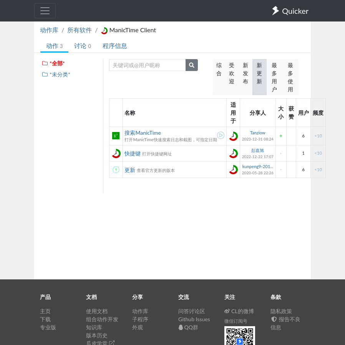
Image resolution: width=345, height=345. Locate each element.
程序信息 (115, 45)
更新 (129, 170)
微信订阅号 (235, 321)
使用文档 (97, 311)
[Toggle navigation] (45, 10)
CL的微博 (239, 311)
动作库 (49, 29)
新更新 (259, 73)
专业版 (48, 327)
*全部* (53, 63)
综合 (219, 69)
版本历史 (97, 335)
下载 (45, 319)
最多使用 (290, 77)
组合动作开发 (102, 319)
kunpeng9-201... (257, 166)
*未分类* (55, 74)
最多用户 (274, 77)
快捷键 (132, 153)
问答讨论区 (191, 311)
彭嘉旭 (257, 150)
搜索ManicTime (142, 132)
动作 (54, 45)
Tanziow (257, 132)
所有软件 (79, 29)
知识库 (94, 327)
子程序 (140, 319)
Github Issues (194, 319)
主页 (45, 311)
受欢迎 (231, 73)
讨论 (82, 45)
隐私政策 (281, 311)
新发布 (245, 73)
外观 (137, 327)
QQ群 (188, 327)
